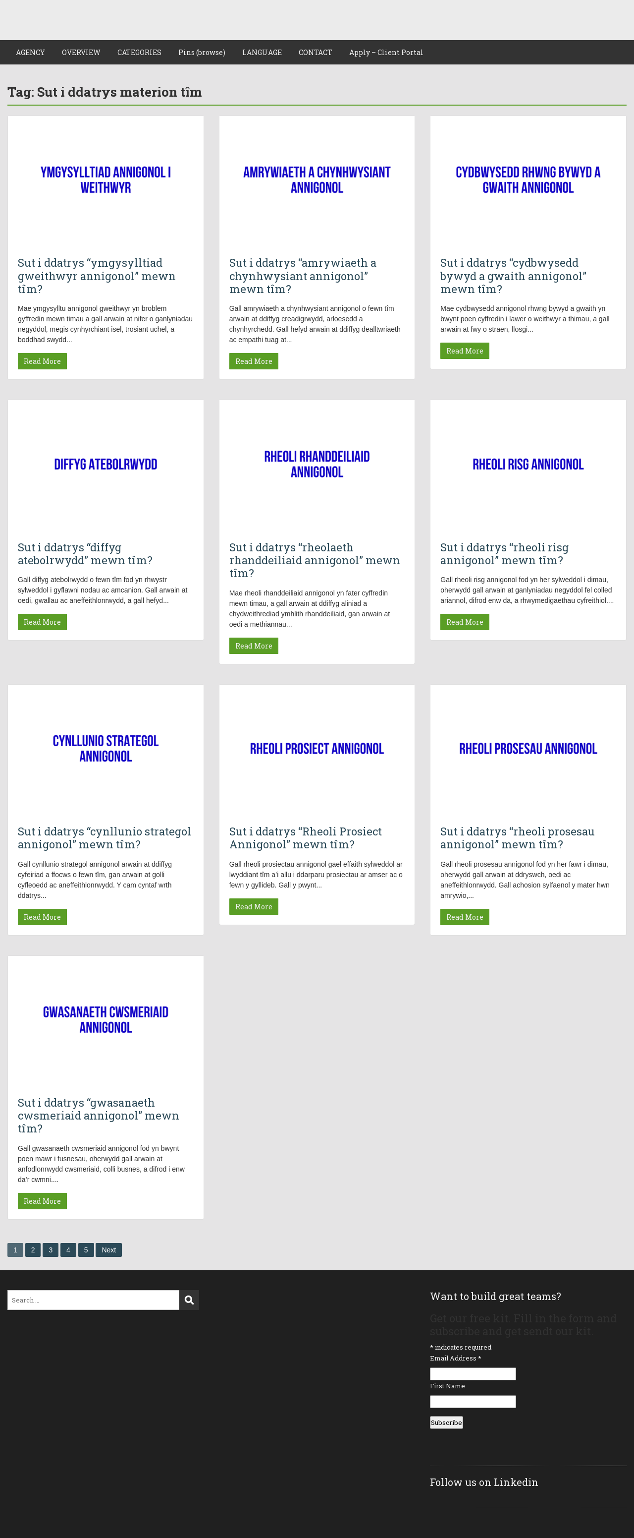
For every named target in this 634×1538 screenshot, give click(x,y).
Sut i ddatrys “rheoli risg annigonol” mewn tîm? (504, 553)
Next (109, 1250)
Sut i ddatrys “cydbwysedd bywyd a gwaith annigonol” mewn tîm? (513, 275)
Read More (42, 361)
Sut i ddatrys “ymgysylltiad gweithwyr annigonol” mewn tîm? (97, 275)
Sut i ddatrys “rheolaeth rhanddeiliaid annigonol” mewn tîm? (314, 560)
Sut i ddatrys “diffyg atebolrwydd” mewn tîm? (85, 553)
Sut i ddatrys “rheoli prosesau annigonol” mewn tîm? (517, 837)
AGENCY (30, 52)
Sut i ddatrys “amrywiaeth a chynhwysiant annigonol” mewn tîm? (302, 275)
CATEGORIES (139, 52)
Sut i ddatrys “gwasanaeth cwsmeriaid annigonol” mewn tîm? (98, 1115)
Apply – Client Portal (386, 52)
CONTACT (315, 52)
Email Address (455, 1358)
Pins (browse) (201, 52)
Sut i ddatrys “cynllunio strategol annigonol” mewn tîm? (104, 837)
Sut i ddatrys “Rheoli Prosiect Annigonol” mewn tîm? (305, 837)
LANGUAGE (262, 52)
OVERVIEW (81, 52)
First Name (447, 1385)
